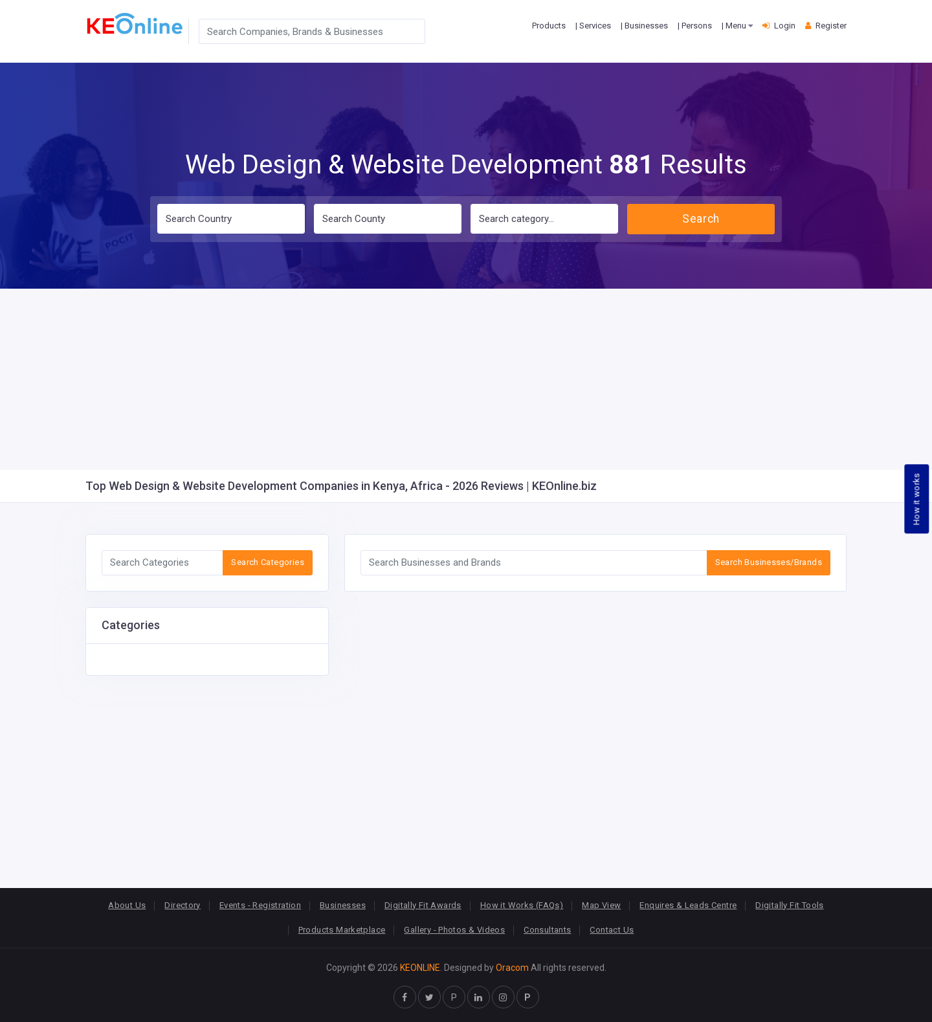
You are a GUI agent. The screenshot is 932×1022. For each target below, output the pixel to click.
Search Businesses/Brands (768, 562)
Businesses (343, 905)
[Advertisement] (466, 379)
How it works (917, 498)
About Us (127, 905)
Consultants (547, 930)
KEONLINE (420, 967)
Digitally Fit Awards (422, 905)
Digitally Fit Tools (789, 905)
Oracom (512, 967)
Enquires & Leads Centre (688, 905)
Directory (182, 905)
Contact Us (612, 930)
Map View (601, 905)
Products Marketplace (342, 930)
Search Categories (267, 562)
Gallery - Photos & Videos (454, 930)
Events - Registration (260, 905)
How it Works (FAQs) (521, 905)
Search (700, 218)
